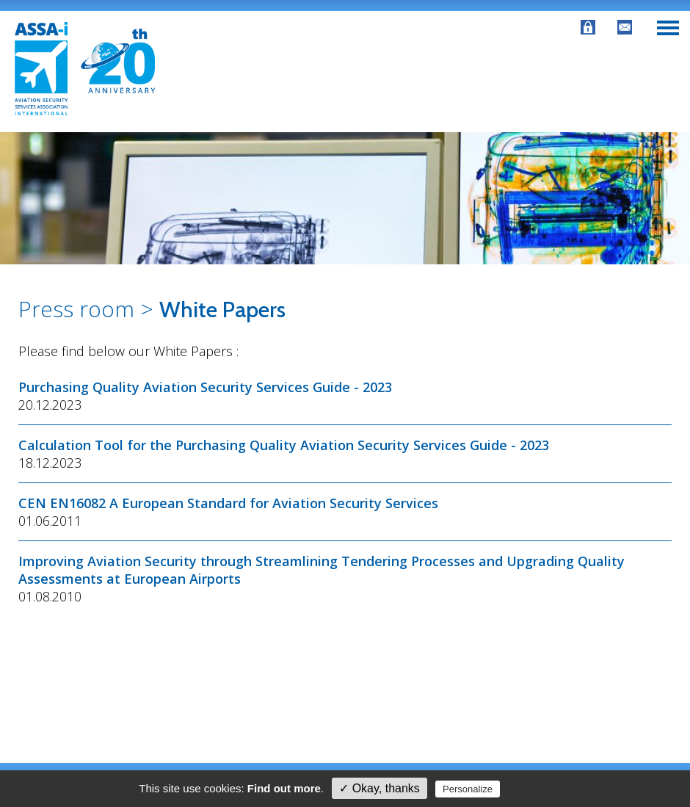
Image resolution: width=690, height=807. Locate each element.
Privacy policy (534, 789)
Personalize (468, 789)
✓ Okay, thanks (379, 788)
